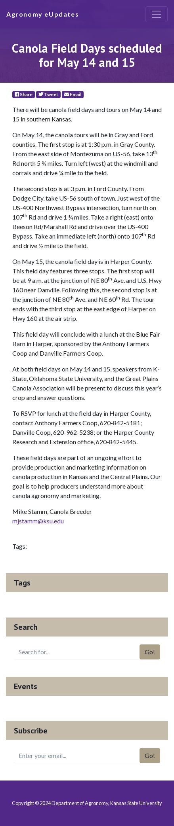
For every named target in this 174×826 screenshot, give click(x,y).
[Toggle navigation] (156, 14)
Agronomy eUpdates (42, 14)
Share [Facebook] (24, 94)
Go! (150, 651)
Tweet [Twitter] (48, 94)
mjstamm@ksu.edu (38, 521)
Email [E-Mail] (72, 94)
